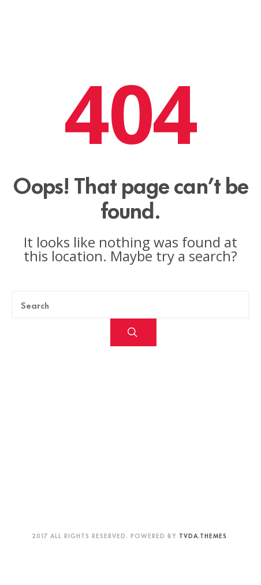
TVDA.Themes (203, 535)
